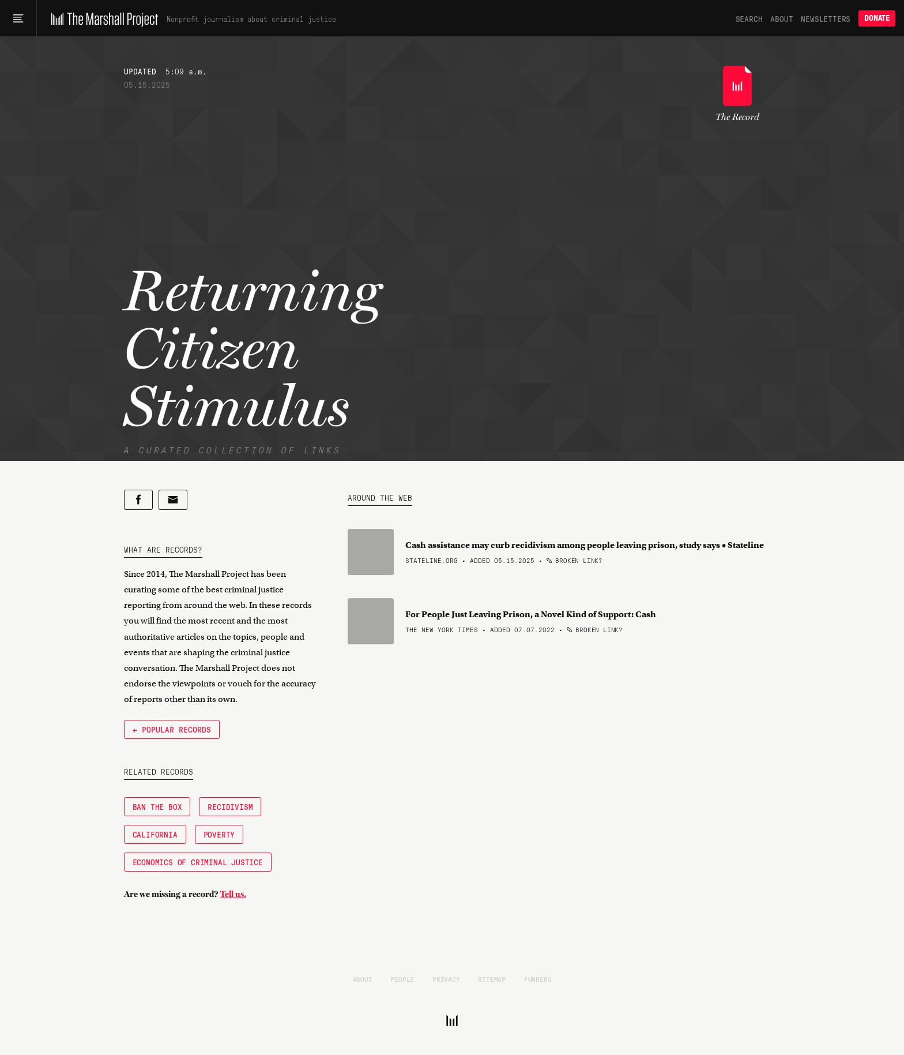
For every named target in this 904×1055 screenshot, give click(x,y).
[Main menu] (18, 18)
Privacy (446, 978)
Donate (877, 18)
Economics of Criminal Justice (198, 862)
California (155, 834)
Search (749, 18)
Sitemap (492, 978)
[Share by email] (173, 500)
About (781, 18)
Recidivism (230, 806)
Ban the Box (157, 806)
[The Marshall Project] (102, 18)
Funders (538, 978)
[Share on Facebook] (138, 500)
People (402, 978)
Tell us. (233, 894)
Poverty (219, 834)
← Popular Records (172, 729)
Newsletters (825, 18)
